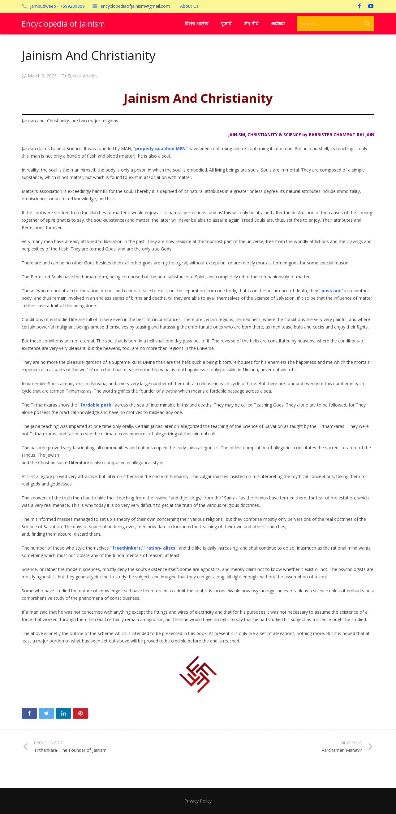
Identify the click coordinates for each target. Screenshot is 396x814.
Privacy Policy (198, 801)
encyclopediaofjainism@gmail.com (135, 6)
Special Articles (82, 76)
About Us (189, 6)
